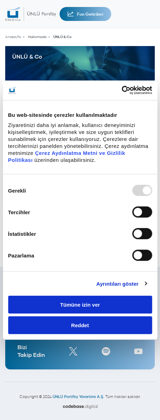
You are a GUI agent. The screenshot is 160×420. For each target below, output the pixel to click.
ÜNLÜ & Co (62, 37)
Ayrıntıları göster (117, 283)
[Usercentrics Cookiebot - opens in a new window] (121, 90)
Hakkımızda (37, 37)
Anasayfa (13, 37)
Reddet (80, 325)
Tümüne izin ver (80, 305)
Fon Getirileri (85, 14)
